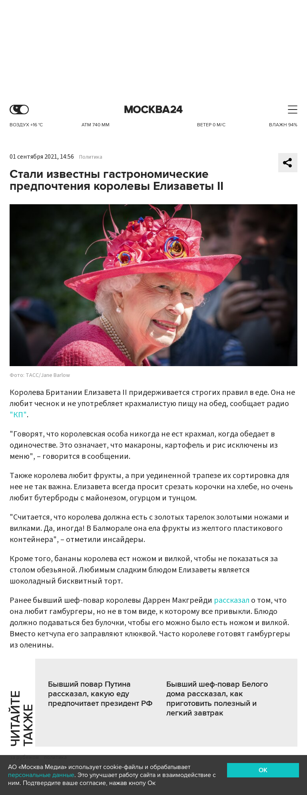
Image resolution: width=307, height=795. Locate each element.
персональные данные (41, 775)
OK (263, 770)
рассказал (231, 600)
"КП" (18, 414)
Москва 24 (153, 109)
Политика (90, 157)
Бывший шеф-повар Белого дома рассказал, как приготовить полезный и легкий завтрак (217, 698)
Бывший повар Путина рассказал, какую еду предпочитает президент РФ (100, 693)
